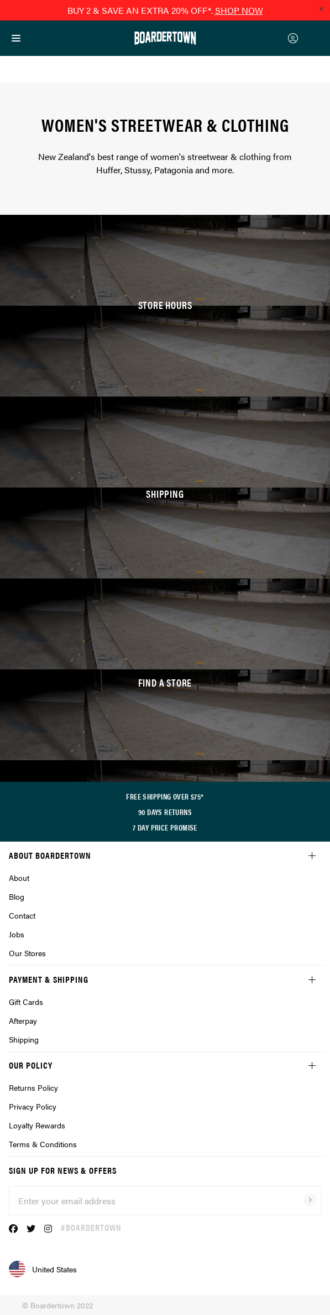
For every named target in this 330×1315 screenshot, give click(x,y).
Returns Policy (33, 1087)
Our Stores (27, 952)
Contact (22, 915)
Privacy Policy (32, 1106)
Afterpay (23, 1020)
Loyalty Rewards (37, 1125)
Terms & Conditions (43, 1143)
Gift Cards (26, 1001)
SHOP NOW (239, 10)
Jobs (16, 934)
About (19, 877)
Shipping (24, 1039)
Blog (16, 896)
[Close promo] (321, 9)
